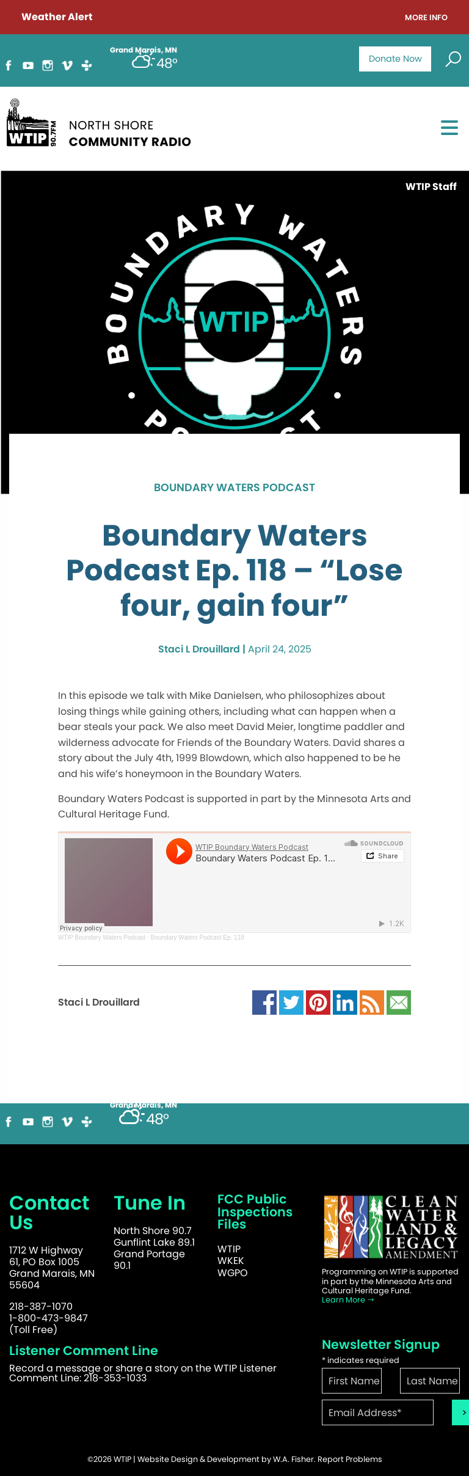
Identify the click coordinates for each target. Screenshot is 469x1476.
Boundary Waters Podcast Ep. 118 (197, 937)
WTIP (229, 1249)
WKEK (230, 1261)
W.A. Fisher (293, 1459)
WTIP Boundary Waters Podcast (101, 937)
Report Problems (350, 1459)
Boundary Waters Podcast (234, 488)
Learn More (348, 1299)
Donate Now (395, 59)
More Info (426, 18)
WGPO (232, 1273)
